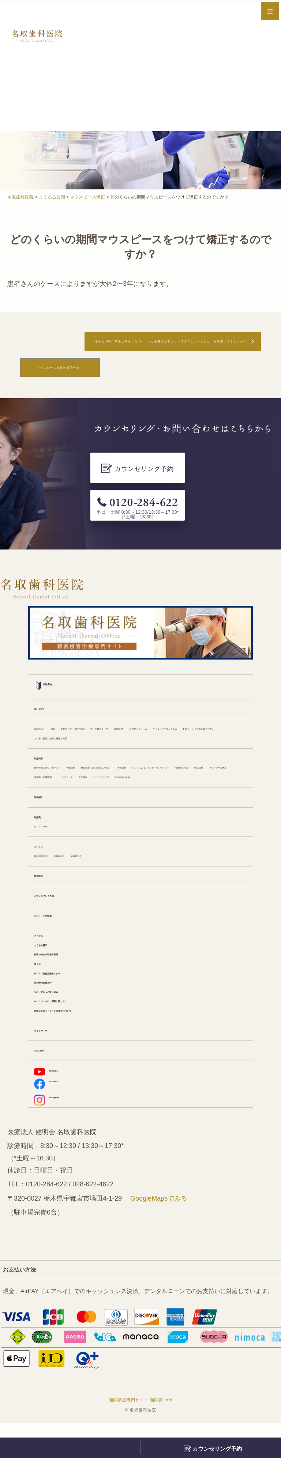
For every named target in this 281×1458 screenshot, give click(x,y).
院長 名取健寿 (52, 872)
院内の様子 (48, 706)
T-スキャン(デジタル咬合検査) (196, 716)
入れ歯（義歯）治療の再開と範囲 (78, 727)
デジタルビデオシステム (119, 716)
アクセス (45, 956)
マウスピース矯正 (57, 778)
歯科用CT (221, 706)
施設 (75, 706)
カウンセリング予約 (60, 914)
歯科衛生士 (91, 872)
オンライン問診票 (57, 935)
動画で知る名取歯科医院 (66, 977)
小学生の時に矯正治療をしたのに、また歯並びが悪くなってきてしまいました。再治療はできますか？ (139, 348)
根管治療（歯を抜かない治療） (180, 758)
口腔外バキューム (57, 716)
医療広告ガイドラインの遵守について (84, 1038)
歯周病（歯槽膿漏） (113, 778)
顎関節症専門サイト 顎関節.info (141, 1435)
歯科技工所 (126, 872)
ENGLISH (47, 1080)
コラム (43, 987)
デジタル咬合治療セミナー (69, 997)
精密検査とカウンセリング (69, 758)
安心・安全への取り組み (66, 1018)
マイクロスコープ (179, 706)
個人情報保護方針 (57, 1007)
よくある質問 (51, 966)
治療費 (43, 831)
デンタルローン (54, 841)
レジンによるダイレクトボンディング (113, 768)
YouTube (53, 1100)
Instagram (55, 1132)
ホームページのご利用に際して (75, 1028)
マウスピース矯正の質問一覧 (78, 385)
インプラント (162, 778)
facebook (54, 1116)
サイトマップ (51, 1059)
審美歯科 (45, 768)
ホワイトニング (54, 789)
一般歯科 (122, 758)
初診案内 (51, 663)
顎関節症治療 (186, 768)
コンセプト (48, 685)
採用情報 (45, 893)
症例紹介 (45, 810)
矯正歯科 (221, 768)
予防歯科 (198, 778)
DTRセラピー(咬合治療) (118, 706)
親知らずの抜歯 (101, 789)
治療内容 (45, 748)
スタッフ (45, 862)
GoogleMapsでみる (158, 1233)
